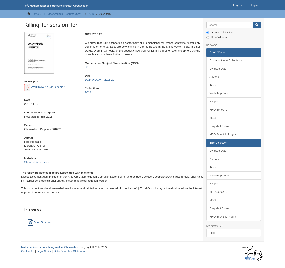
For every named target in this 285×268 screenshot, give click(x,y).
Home (35, 13)
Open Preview (39, 222)
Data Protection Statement (69, 251)
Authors (214, 76)
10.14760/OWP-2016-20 (99, 79)
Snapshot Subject (220, 126)
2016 (92, 13)
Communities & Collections (226, 60)
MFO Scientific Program (224, 134)
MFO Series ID (219, 109)
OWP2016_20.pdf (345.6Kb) (44, 87)
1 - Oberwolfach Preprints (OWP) (63, 13)
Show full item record (36, 162)
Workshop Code (219, 93)
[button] (239, 5)
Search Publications (220, 32)
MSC (213, 117)
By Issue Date (218, 68)
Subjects (215, 101)
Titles (213, 85)
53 (86, 67)
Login (213, 232)
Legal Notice (44, 251)
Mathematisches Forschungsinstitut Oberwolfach (50, 247)
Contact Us (27, 251)
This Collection (217, 37)
